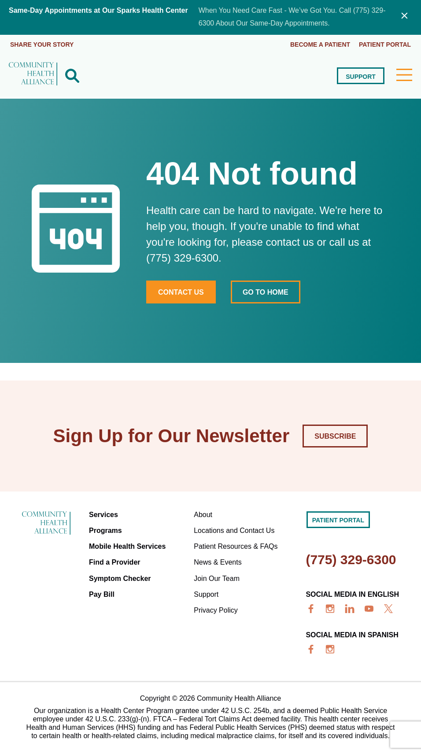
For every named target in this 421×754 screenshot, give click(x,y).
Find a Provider (114, 561)
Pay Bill (101, 593)
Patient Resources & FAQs (235, 545)
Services (103, 513)
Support (361, 75)
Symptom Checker (120, 577)
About (203, 513)
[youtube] (369, 608)
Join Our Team (217, 577)
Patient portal (385, 44)
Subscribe (335, 435)
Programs (105, 529)
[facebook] (311, 608)
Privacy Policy (216, 609)
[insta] (330, 608)
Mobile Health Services (127, 545)
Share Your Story (42, 44)
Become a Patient (320, 44)
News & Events (217, 561)
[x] (388, 608)
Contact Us (181, 291)
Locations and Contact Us (234, 529)
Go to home (265, 291)
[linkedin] (349, 608)
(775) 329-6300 (351, 558)
